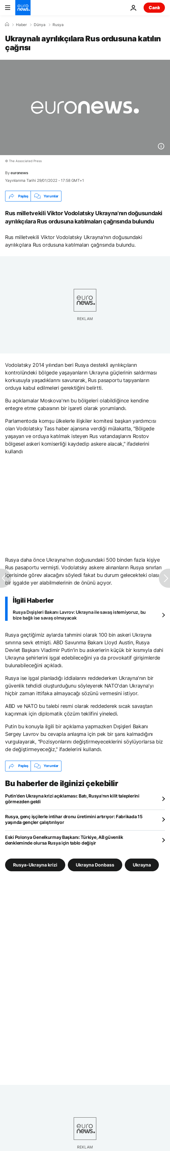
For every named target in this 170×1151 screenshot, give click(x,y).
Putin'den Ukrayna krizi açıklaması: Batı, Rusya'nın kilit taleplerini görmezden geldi (72, 798)
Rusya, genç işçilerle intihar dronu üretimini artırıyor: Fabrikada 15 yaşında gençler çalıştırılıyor (74, 819)
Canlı (154, 7)
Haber (21, 25)
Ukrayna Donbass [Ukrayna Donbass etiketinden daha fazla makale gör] (95, 864)
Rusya (58, 25)
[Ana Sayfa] (7, 24)
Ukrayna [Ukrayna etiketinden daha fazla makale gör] (142, 864)
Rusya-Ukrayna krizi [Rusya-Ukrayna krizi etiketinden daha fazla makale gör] (35, 864)
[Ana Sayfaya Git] (23, 7)
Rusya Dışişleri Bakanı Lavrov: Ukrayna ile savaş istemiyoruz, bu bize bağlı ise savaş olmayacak (79, 614)
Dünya (40, 25)
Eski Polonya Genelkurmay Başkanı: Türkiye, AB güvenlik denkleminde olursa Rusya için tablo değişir (64, 840)
